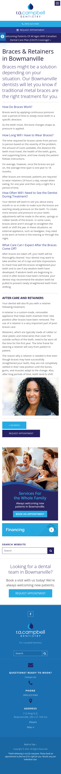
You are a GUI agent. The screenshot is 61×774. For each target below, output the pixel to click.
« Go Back (14, 425)
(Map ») (30, 727)
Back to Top (30, 744)
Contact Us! (30, 677)
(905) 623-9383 (31, 23)
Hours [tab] (33, 722)
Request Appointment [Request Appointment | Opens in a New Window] (31, 29)
